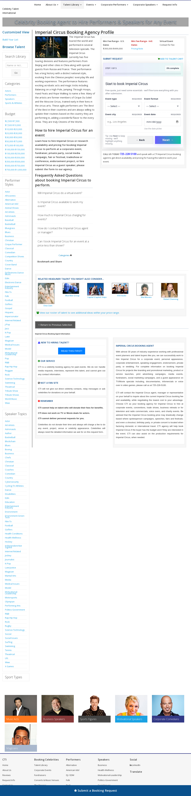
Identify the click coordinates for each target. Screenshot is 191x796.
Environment (11, 512)
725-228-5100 (128, 154)
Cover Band (11, 264)
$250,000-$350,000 (15, 157)
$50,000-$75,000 (13, 141)
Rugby (8, 626)
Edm (7, 278)
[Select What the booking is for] (123, 106)
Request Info (170, 4)
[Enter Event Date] (162, 122)
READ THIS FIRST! (71, 351)
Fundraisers (40, 775)
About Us (52, 4)
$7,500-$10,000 (13, 125)
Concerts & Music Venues (46, 780)
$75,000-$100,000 (14, 145)
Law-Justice (10, 567)
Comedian (10, 252)
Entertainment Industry (12, 287)
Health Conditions (14, 533)
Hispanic (9, 312)
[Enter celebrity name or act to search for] (17, 65)
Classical (9, 248)
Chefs (8, 457)
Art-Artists (10, 212)
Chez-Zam (47, 306)
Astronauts (10, 216)
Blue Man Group (72, 295)
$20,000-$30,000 (13, 133)
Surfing (8, 642)
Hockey (8, 541)
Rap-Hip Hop (11, 366)
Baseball (9, 220)
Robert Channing (171, 299)
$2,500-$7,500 (12, 121)
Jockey (8, 555)
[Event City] (123, 122)
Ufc (6, 658)
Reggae (9, 370)
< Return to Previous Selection (55, 324)
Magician (9, 340)
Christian (9, 240)
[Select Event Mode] (162, 106)
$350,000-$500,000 (15, 161)
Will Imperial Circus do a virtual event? (60, 193)
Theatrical (10, 387)
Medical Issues (12, 344)
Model (8, 349)
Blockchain (10, 441)
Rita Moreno (146, 297)
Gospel (8, 308)
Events (91, 4)
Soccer (8, 634)
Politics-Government (15, 609)
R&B (7, 362)
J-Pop (7, 324)
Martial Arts (10, 575)
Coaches (9, 469)
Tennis (8, 650)
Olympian (10, 601)
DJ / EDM (70, 775)
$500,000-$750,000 (15, 165)
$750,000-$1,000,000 (15, 169)
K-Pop (8, 332)
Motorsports (11, 597)
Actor (7, 191)
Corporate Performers (114, 4)
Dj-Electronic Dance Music (14, 273)
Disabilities (10, 494)
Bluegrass (10, 228)
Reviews (6, 775)
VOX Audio (121, 295)
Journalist (9, 559)
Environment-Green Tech (14, 516)
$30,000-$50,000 (13, 137)
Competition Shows (14, 256)
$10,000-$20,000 (13, 129)
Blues (7, 232)
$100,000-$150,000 (15, 149)
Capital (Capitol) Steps (97, 297)
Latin (7, 336)
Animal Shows (12, 208)
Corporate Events (42, 770)
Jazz (7, 328)
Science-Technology (15, 378)
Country (9, 260)
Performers (10, 95)
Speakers (10, 99)
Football (9, 300)
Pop (7, 358)
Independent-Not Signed (13, 546)
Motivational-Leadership (11, 353)
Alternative (10, 200)
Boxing (8, 449)
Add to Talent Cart (171, 58)
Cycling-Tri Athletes (14, 486)
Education (10, 502)
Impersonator (11, 316)
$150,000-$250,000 (15, 153)
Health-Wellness (13, 537)
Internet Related (13, 320)
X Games (9, 666)
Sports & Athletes (13, 103)
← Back (140, 139)
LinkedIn (135, 765)
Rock (7, 374)
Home (37, 4)
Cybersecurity (12, 482)
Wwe (7, 403)
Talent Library (72, 4)
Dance (8, 268)
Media (8, 580)
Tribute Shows (12, 395)
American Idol (11, 204)
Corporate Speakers (145, 4)
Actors (8, 91)
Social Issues (11, 638)
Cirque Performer (13, 244)
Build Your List (10, 39)
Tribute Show (11, 391)
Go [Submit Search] (16, 72)
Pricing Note (137, 48)
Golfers (8, 304)
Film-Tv (8, 292)
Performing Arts (13, 605)
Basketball (10, 224)
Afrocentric (10, 196)
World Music (11, 399)
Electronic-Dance (13, 282)
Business (9, 236)
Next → (167, 140)
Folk (7, 296)
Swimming (10, 383)
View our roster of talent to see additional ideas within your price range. (79, 312)
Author (8, 433)
